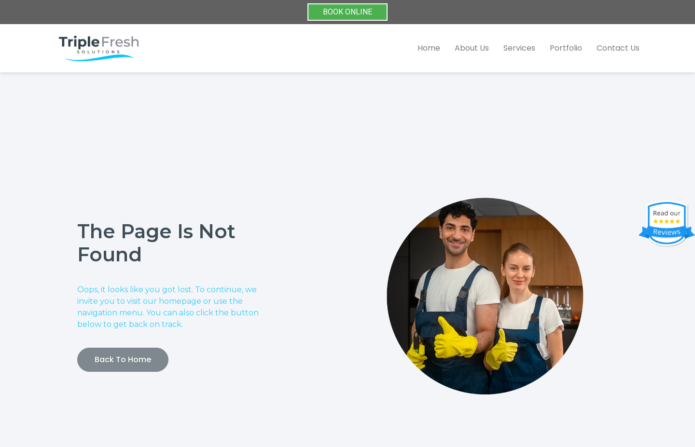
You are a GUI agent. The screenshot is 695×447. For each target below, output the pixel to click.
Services (519, 48)
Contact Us (618, 48)
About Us (472, 48)
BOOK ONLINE (347, 11)
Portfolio (566, 48)
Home (428, 48)
